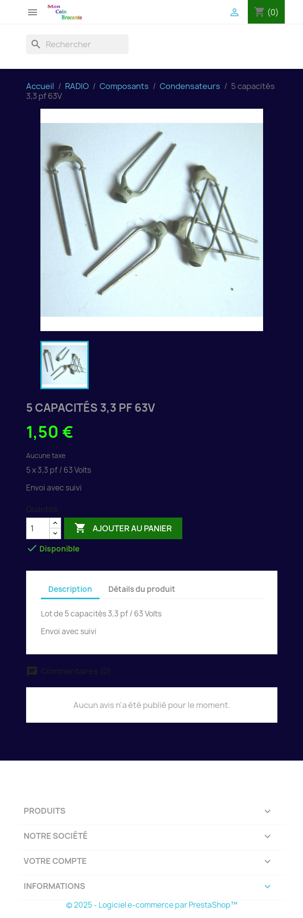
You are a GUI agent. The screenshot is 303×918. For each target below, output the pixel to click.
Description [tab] (70, 589)
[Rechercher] (77, 44)
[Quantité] (38, 528)
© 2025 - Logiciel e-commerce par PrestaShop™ (151, 905)
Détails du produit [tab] (141, 589)
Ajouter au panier (123, 528)
